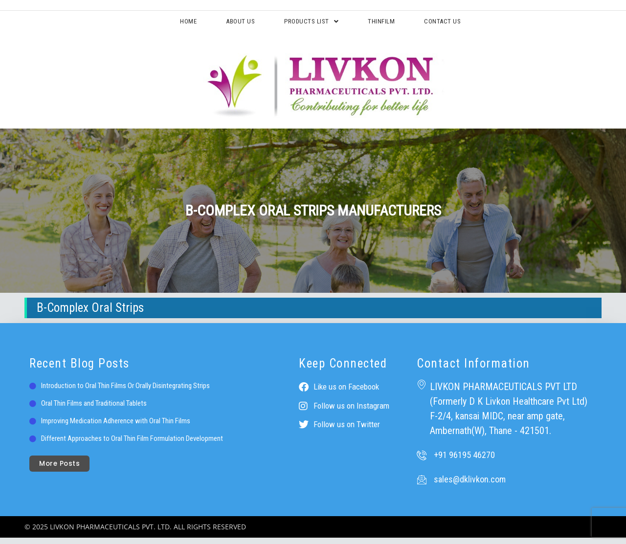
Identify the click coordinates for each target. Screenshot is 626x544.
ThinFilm (398, 24)
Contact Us (476, 24)
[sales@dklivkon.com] (421, 486)
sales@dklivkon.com (470, 485)
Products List (309, 24)
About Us (219, 24)
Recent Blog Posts (79, 370)
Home (153, 24)
